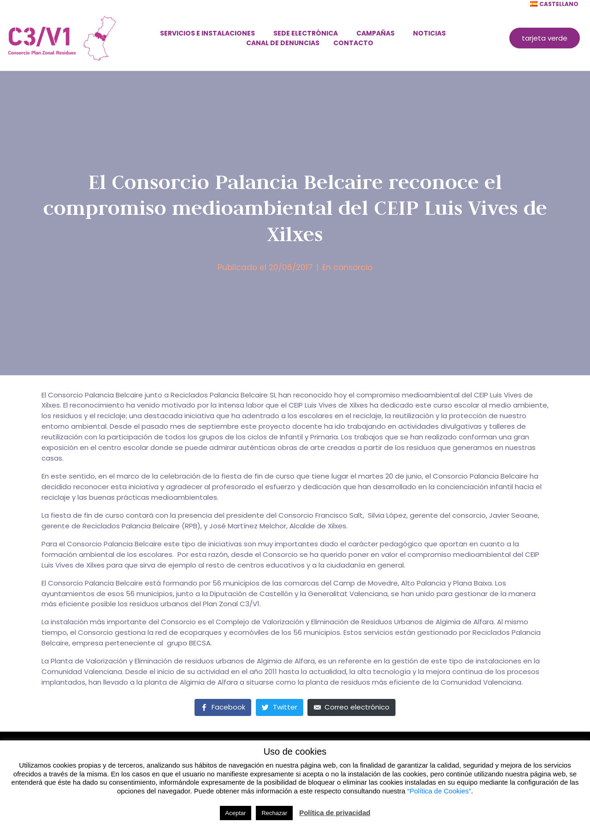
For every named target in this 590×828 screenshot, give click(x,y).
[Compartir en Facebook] (223, 707)
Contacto (353, 42)
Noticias (429, 33)
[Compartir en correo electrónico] (351, 707)
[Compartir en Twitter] (279, 707)
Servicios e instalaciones (207, 33)
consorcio (352, 267)
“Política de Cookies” (439, 791)
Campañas (375, 33)
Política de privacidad (334, 812)
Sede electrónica (305, 33)
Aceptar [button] (235, 813)
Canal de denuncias (282, 42)
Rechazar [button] (274, 813)
